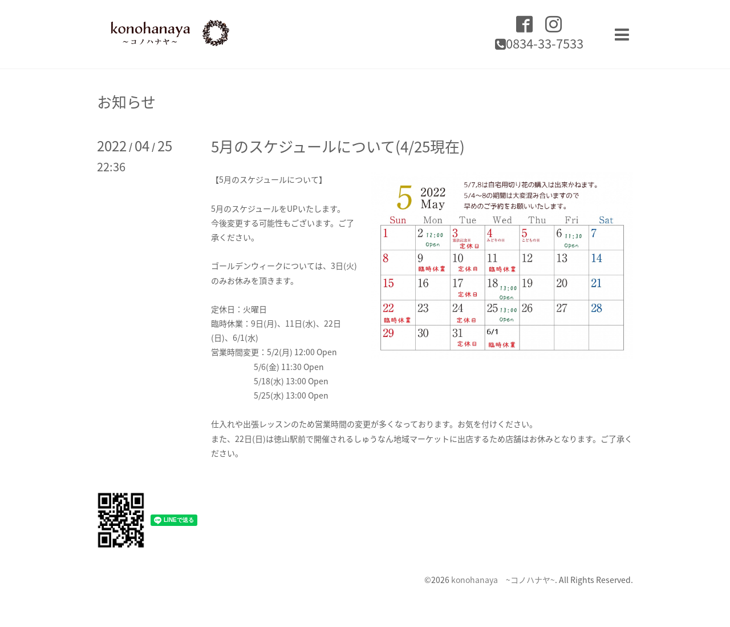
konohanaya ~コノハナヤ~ (503, 579)
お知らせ (126, 101)
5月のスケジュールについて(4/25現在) (338, 146)
